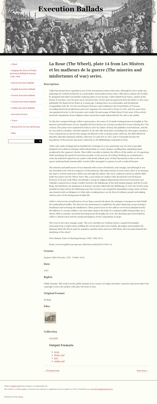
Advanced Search (36, 141)
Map (14, 133)
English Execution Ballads (23, 89)
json (56, 358)
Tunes (14, 120)
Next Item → (143, 370)
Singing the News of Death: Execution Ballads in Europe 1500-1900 (23, 73)
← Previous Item (51, 370)
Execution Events (20, 114)
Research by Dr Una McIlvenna (26, 126)
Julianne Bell (15, 386)
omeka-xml (59, 361)
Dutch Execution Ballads (23, 82)
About (14, 64)
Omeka (20, 397)
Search (40, 141)
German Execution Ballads (24, 101)
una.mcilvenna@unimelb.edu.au (101, 389)
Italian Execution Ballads (23, 107)
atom (56, 352)
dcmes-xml (59, 355)
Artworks (53, 338)
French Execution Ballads (23, 95)
